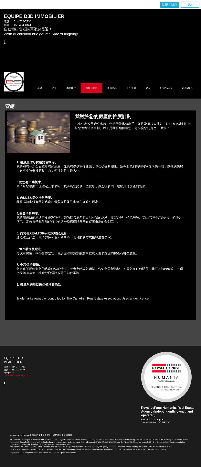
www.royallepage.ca (20, 435)
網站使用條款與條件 (62, 435)
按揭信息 (112, 87)
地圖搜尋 (71, 87)
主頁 (39, 87)
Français (166, 87)
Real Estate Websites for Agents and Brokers (57, 453)
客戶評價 (131, 87)
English (187, 87)
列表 (54, 87)
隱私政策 (36, 435)
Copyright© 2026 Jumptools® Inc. (24, 453)
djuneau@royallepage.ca (16, 375)
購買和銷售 (91, 87)
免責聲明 (46, 435)
